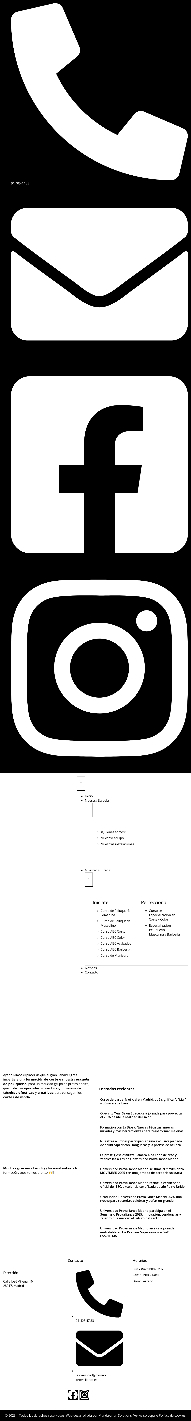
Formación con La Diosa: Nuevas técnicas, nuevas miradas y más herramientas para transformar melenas (142, 1129)
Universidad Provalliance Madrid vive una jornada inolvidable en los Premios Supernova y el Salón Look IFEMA (137, 1232)
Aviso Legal (147, 1415)
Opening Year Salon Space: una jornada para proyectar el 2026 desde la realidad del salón (141, 1115)
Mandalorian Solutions (115, 1415)
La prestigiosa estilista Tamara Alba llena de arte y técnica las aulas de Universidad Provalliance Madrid (139, 1157)
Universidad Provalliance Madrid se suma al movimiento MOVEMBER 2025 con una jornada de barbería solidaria (142, 1171)
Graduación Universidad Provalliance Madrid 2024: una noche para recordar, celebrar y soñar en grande (141, 1199)
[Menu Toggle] (81, 784)
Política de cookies (172, 1415)
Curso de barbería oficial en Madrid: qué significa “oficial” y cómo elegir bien (143, 1101)
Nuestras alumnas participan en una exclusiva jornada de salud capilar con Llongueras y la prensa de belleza (141, 1143)
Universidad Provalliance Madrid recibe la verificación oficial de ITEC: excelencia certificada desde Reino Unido (142, 1185)
